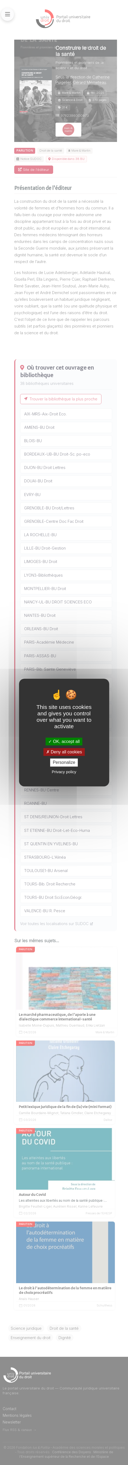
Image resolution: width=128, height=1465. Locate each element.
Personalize (64, 762)
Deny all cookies (64, 752)
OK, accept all (64, 741)
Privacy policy (64, 771)
